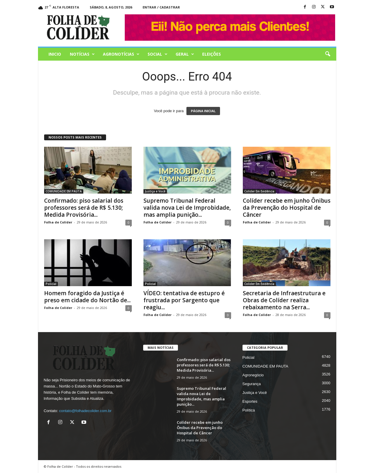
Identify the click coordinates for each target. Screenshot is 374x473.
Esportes (250, 401)
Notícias (82, 54)
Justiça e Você (155, 191)
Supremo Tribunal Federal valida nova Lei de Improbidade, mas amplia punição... (187, 207)
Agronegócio (253, 375)
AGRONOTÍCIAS (121, 54)
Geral (185, 54)
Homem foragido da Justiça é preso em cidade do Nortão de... (87, 296)
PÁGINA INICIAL (203, 111)
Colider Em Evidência (259, 191)
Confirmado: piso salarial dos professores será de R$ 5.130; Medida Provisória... (83, 207)
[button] (327, 54)
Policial (51, 284)
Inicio (55, 54)
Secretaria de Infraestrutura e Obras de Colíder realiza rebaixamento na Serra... (284, 300)
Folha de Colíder (58, 222)
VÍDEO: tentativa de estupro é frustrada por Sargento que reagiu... (184, 300)
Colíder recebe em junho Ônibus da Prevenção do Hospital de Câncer (286, 207)
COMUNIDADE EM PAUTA (64, 191)
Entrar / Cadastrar (161, 7)
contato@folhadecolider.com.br (85, 411)
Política (249, 410)
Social (157, 54)
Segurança (252, 384)
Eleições (211, 54)
